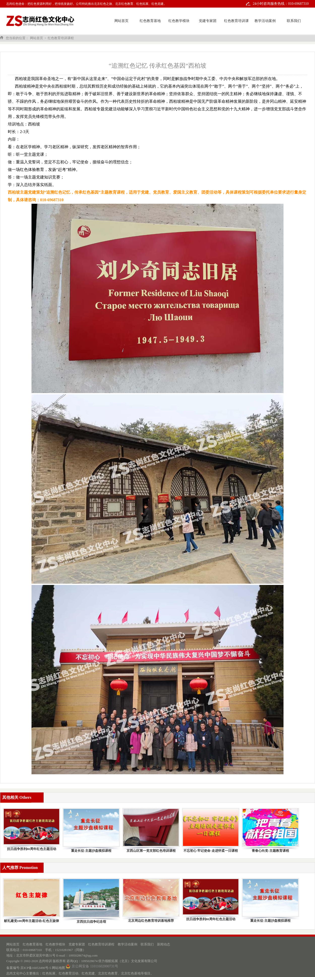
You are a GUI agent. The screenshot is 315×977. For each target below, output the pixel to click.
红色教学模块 (179, 21)
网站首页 (121, 21)
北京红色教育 (108, 973)
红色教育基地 (150, 21)
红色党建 (88, 973)
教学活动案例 (265, 21)
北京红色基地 (131, 973)
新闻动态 (163, 944)
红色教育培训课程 (236, 26)
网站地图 (58, 968)
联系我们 (294, 21)
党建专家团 (207, 21)
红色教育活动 (68, 973)
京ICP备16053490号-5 (35, 968)
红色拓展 (48, 973)
